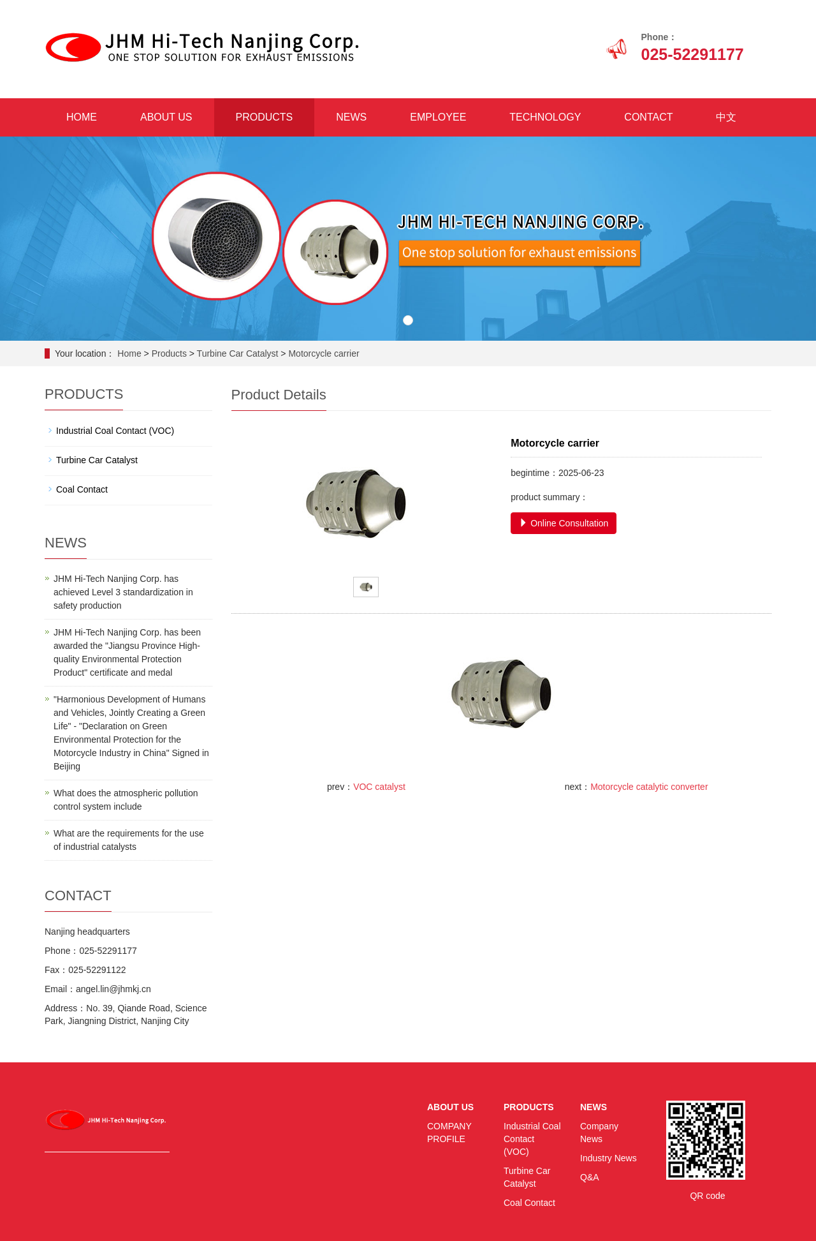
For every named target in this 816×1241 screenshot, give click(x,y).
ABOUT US (166, 117)
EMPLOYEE (438, 117)
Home (129, 353)
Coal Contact (82, 489)
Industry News (608, 1158)
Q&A (589, 1177)
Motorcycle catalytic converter (649, 787)
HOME (81, 117)
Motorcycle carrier (323, 353)
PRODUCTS (264, 117)
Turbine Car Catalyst (238, 353)
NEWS (351, 117)
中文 (726, 117)
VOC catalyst (379, 787)
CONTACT (648, 117)
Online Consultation (563, 523)
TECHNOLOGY (545, 117)
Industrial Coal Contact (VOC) (115, 431)
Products (169, 353)
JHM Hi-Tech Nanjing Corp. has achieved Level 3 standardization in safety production (123, 592)
